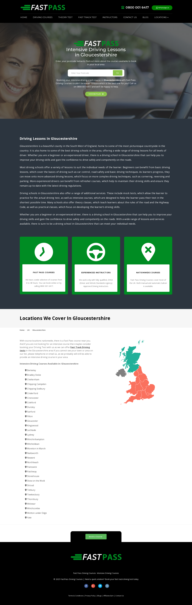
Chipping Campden (35, 384)
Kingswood (31, 425)
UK (28, 330)
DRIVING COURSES (43, 17)
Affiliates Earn (108, 596)
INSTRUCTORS (109, 17)
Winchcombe (32, 508)
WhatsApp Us (162, 8)
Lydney (29, 434)
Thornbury (31, 499)
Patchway (31, 471)
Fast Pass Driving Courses (84, 573)
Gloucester (31, 420)
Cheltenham (32, 379)
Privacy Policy (90, 596)
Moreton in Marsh (35, 448)
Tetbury (30, 489)
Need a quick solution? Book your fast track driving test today (111, 579)
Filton (29, 416)
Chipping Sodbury (35, 388)
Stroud (29, 485)
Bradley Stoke (33, 374)
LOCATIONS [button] (161, 17)
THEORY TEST (65, 17)
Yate (28, 517)
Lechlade (30, 430)
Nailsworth (31, 453)
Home (22, 330)
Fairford (30, 411)
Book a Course (95, 537)
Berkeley (30, 370)
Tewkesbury (32, 494)
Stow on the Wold (35, 480)
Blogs (99, 596)
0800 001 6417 (84, 86)
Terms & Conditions (75, 596)
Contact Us (119, 596)
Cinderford (31, 393)
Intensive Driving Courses (108, 573)
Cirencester (32, 397)
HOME (23, 17)
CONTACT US (130, 17)
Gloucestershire (39, 330)
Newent (30, 457)
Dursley (30, 407)
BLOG (146, 17)
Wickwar (30, 503)
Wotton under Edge (36, 513)
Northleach (32, 462)
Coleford (30, 402)
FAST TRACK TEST (87, 17)
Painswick (31, 466)
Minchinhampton (34, 439)
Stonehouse (32, 476)
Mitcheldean (32, 443)
